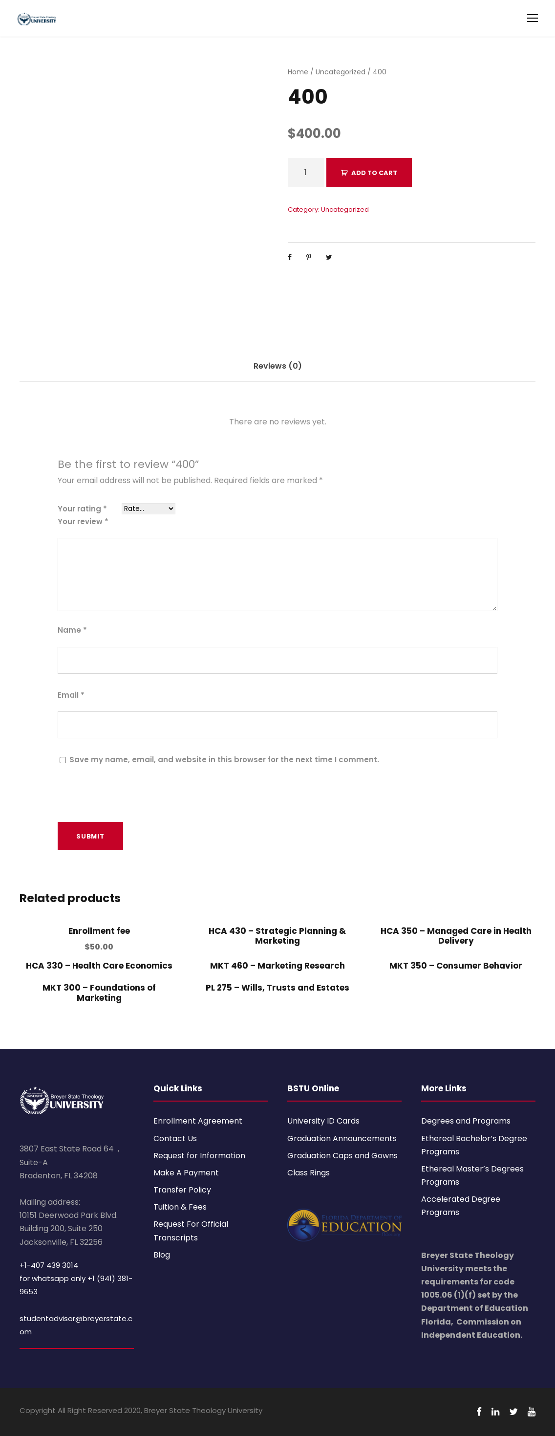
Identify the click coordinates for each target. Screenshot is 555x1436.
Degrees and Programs (466, 1121)
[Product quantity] (306, 172)
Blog (161, 1254)
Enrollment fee (99, 931)
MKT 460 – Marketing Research (277, 966)
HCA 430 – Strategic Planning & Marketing (277, 936)
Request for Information (199, 1155)
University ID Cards (323, 1121)
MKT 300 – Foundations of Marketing (99, 992)
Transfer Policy (182, 1189)
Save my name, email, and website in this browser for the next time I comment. (224, 759)
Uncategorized (340, 72)
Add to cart (374, 172)
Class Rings (308, 1172)
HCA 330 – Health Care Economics (99, 966)
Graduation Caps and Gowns (342, 1155)
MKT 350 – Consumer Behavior (455, 966)
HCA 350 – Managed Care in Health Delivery (456, 936)
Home (298, 72)
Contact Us (175, 1138)
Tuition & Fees (180, 1207)
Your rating (82, 509)
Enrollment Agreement (197, 1121)
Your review (83, 521)
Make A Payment (186, 1172)
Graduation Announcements (342, 1138)
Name (72, 630)
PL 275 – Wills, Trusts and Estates (277, 988)
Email (71, 695)
